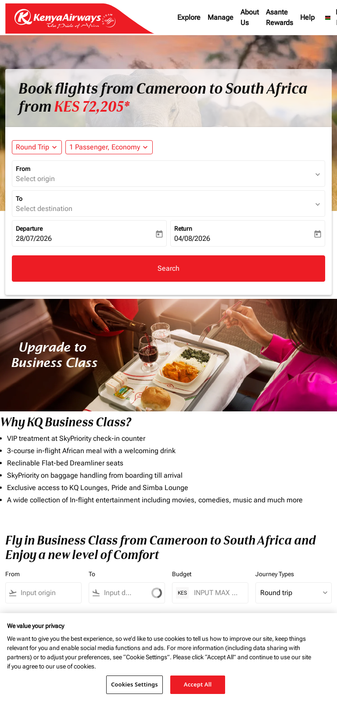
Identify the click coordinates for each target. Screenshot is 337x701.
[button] (109, 147)
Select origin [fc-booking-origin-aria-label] (35, 178)
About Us (249, 17)
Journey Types (274, 574)
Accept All (198, 684)
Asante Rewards (279, 17)
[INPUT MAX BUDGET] (216, 592)
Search (168, 268)
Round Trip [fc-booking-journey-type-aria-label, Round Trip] (32, 147)
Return (183, 228)
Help (307, 17)
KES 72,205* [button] (91, 107)
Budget (181, 574)
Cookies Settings (134, 684)
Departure (29, 228)
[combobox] (35, 593)
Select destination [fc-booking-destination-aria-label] (44, 208)
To (19, 198)
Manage (220, 17)
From (23, 168)
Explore (189, 17)
